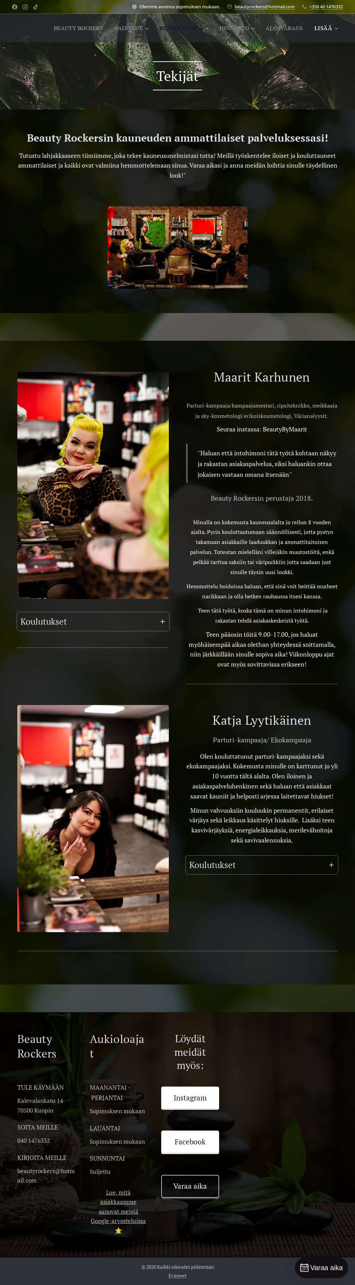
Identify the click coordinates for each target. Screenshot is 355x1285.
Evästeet (177, 1275)
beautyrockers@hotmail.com (265, 6)
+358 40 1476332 (326, 6)
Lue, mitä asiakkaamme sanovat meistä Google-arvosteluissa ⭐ (118, 1211)
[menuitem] (117, 28)
